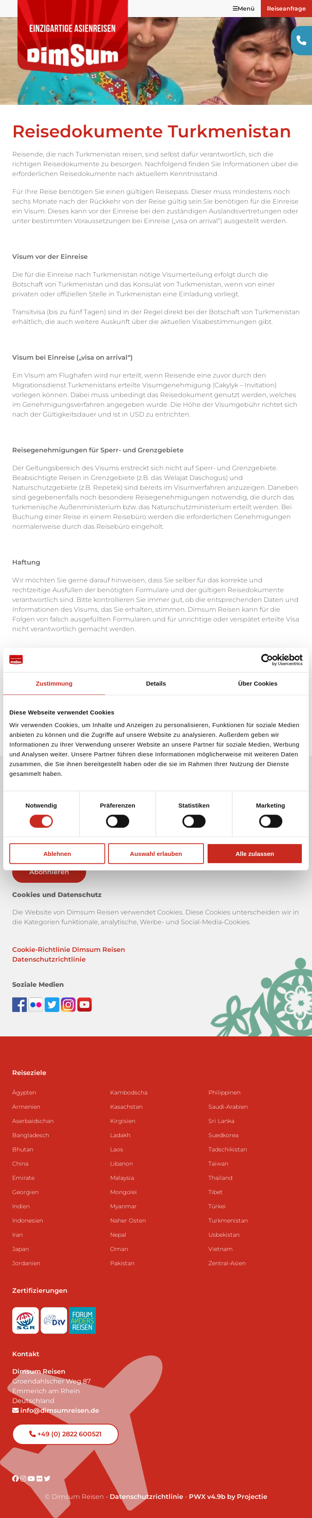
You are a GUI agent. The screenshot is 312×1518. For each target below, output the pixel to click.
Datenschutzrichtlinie (49, 959)
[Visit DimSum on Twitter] (47, 1479)
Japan (20, 1249)
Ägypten (24, 1092)
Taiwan (218, 1163)
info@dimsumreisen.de (55, 1410)
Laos (116, 1149)
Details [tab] (156, 683)
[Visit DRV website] (55, 1318)
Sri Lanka (221, 1121)
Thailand (220, 1177)
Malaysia (122, 1177)
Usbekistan (224, 1234)
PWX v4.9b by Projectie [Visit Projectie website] (228, 1497)
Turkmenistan (228, 1220)
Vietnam (220, 1249)
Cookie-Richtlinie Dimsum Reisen (68, 949)
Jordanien (26, 1263)
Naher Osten (128, 1220)
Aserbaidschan (33, 1121)
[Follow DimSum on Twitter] (53, 1004)
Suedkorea (223, 1135)
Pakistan (122, 1263)
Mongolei (123, 1192)
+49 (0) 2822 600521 (65, 1434)
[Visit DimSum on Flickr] (40, 1479)
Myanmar (123, 1206)
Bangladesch (30, 1135)
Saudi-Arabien (228, 1106)
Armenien (26, 1106)
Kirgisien (122, 1121)
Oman (119, 1249)
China (20, 1163)
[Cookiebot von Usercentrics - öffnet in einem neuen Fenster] (267, 660)
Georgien (25, 1192)
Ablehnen (57, 853)
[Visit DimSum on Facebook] (20, 1004)
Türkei (217, 1206)
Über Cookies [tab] (257, 683)
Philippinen (224, 1092)
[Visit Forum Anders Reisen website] (82, 1318)
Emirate (23, 1177)
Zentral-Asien (227, 1263)
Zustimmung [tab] (54, 683)
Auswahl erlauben (156, 853)
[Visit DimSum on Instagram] (24, 1479)
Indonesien (27, 1220)
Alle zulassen (255, 853)
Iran (17, 1234)
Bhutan (22, 1149)
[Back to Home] (73, 37)
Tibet (215, 1192)
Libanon (121, 1163)
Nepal (118, 1234)
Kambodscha (128, 1092)
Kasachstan (126, 1106)
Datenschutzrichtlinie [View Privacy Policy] (146, 1497)
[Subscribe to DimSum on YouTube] (84, 1004)
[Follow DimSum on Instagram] (69, 1004)
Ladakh (120, 1135)
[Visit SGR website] (26, 1318)
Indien (21, 1206)
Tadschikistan (227, 1149)
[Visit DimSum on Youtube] (32, 1479)
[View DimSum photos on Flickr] (36, 1004)
